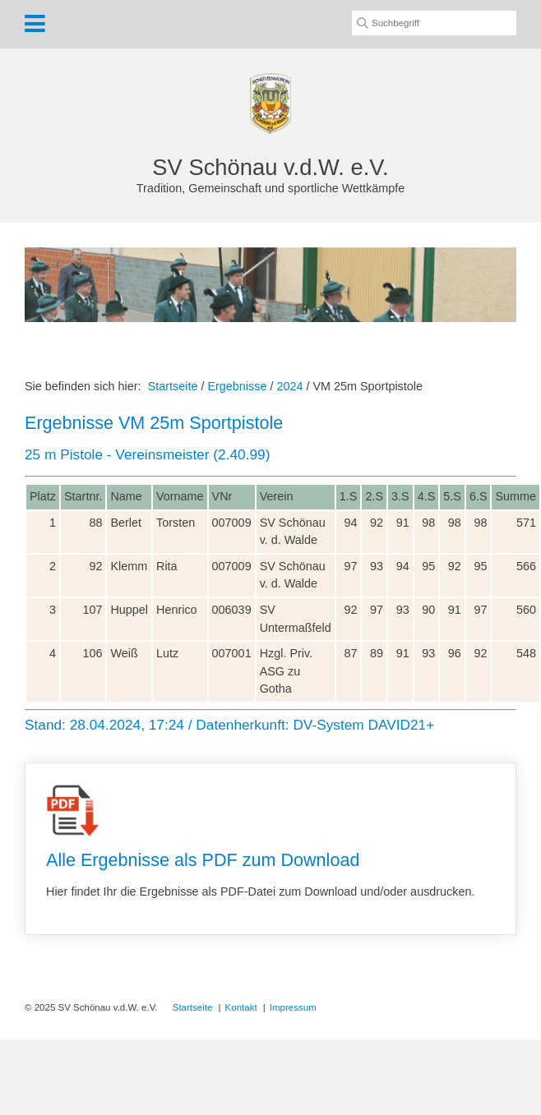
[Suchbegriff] (434, 23)
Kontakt (241, 1007)
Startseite (173, 386)
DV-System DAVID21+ (363, 724)
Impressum (293, 1007)
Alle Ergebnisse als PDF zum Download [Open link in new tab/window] (270, 848)
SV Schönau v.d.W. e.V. (270, 167)
